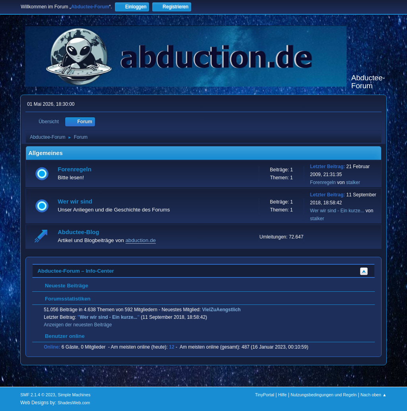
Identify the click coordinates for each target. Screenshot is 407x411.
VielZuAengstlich (221, 309)
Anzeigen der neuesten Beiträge (78, 325)
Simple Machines (74, 394)
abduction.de (141, 240)
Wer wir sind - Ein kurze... (337, 210)
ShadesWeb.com (74, 402)
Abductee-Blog (78, 232)
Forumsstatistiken (64, 299)
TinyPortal (264, 394)
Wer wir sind (75, 201)
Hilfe (282, 394)
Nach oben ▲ (373, 394)
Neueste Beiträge (62, 286)
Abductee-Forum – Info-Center (75, 271)
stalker (353, 182)
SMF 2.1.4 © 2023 (37, 394)
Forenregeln (74, 169)
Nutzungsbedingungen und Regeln (324, 394)
